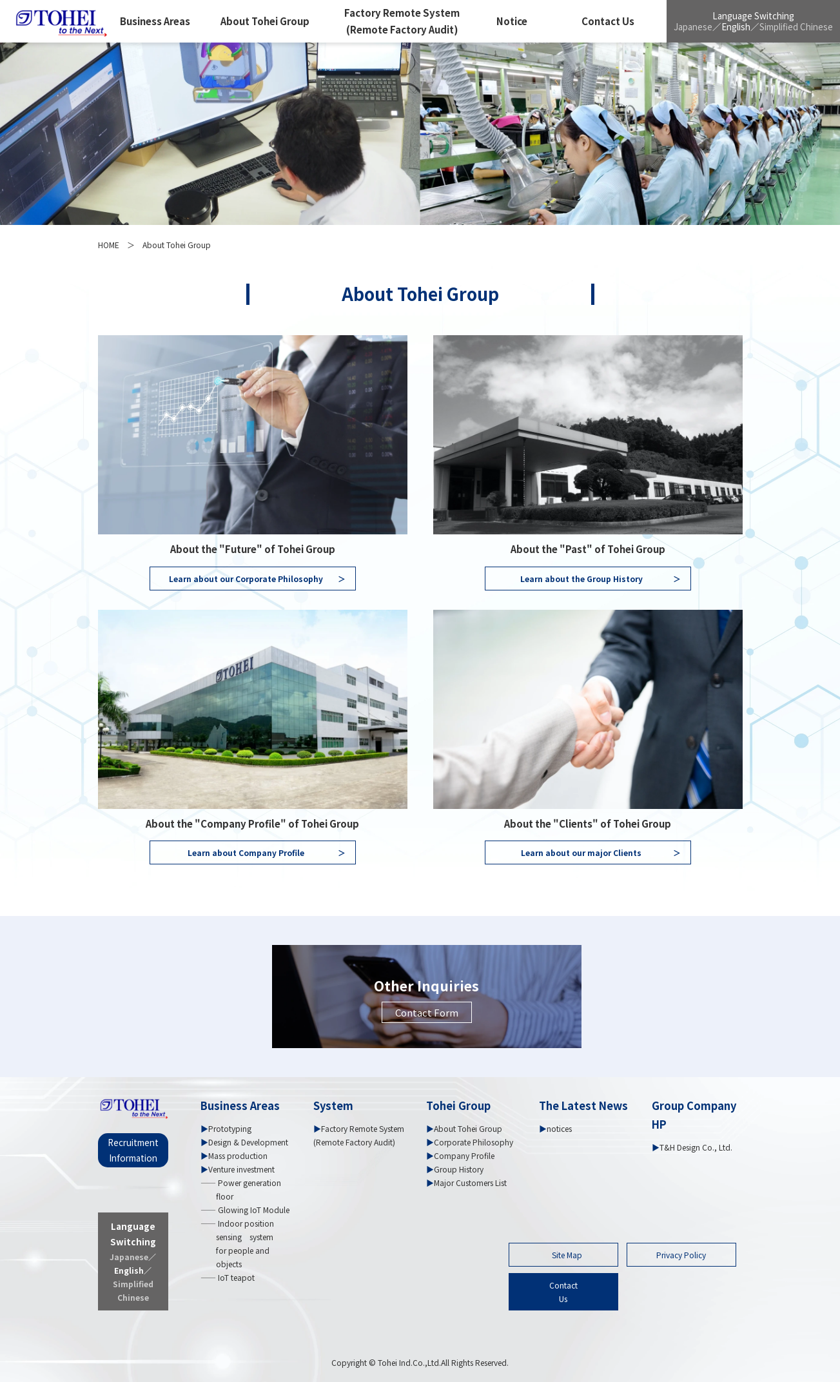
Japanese (693, 26)
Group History (458, 1168)
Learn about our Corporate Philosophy (257, 578)
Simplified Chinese (796, 26)
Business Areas (155, 21)
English (735, 26)
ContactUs (563, 1292)
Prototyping (229, 1128)
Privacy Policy (681, 1254)
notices (559, 1128)
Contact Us (607, 21)
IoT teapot (235, 1277)
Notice (511, 21)
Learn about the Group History (600, 578)
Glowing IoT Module (252, 1209)
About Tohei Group (264, 21)
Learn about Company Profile (267, 852)
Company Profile (464, 1155)
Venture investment (241, 1168)
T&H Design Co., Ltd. (695, 1147)
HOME (108, 244)
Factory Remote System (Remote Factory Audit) (402, 21)
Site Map (567, 1254)
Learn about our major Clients (601, 852)
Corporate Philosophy (473, 1141)
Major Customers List (470, 1182)
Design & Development (248, 1141)
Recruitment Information (133, 1150)
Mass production (238, 1155)
